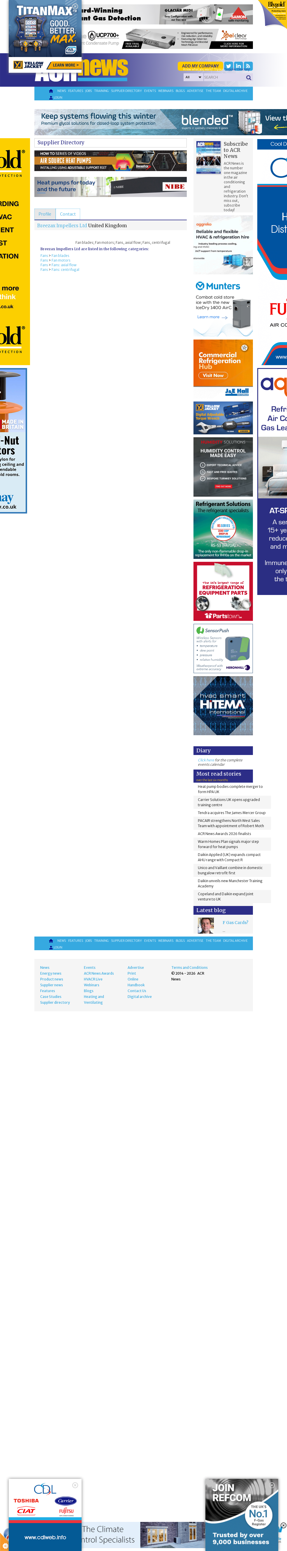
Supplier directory (126, 91)
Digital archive (235, 91)
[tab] (45, 214)
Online (133, 979)
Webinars (165, 91)
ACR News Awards (99, 973)
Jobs (88, 91)
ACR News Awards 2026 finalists (224, 834)
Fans (44, 255)
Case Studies (50, 996)
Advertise (195, 91)
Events (150, 91)
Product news (51, 979)
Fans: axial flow (64, 265)
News (61, 91)
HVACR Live (93, 979)
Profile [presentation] (45, 214)
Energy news (50, 973)
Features (75, 91)
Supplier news (51, 985)
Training (101, 91)
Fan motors (61, 260)
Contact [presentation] (68, 214)
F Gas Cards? (235, 922)
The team (213, 91)
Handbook (136, 985)
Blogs (180, 91)
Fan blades (60, 255)
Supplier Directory (61, 142)
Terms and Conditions (189, 967)
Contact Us (137, 991)
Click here (206, 760)
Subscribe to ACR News (236, 150)
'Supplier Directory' (237, 69)
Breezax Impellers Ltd (62, 225)
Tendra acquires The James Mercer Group (232, 813)
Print (132, 973)
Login (55, 97)
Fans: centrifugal (65, 269)
